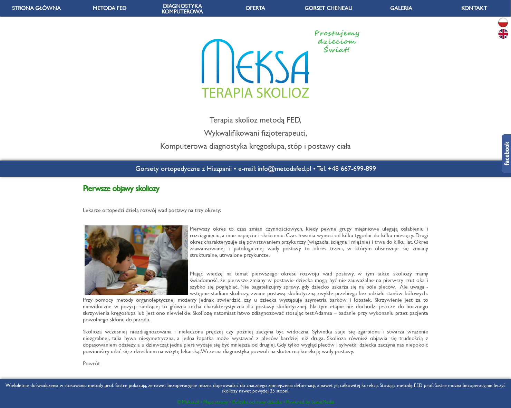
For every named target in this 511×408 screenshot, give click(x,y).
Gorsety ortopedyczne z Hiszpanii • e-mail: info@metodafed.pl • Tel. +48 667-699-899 (255, 169)
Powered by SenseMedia (310, 402)
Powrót (91, 363)
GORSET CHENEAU (328, 8)
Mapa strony (215, 402)
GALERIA (401, 8)
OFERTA (255, 8)
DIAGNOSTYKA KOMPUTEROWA (182, 9)
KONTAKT (474, 8)
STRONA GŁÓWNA (36, 8)
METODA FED (109, 8)
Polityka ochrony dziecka (257, 402)
